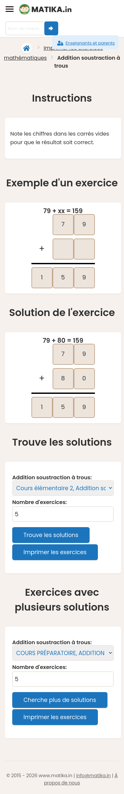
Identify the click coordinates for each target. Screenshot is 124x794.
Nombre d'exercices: (39, 502)
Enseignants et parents (85, 43)
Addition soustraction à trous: (52, 477)
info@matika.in (93, 775)
